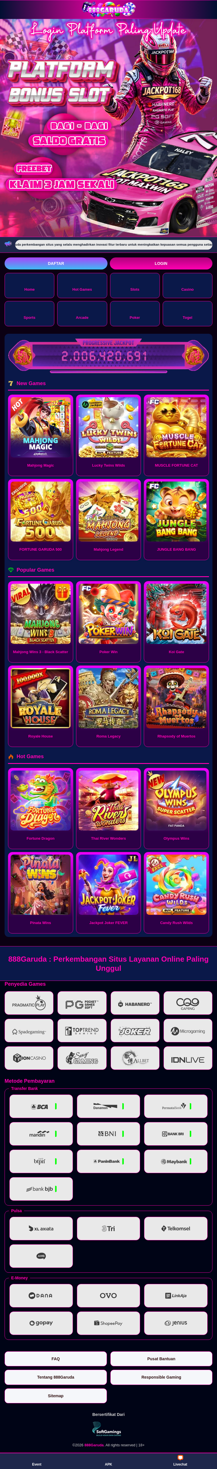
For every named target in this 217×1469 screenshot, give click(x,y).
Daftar (56, 263)
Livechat (180, 1460)
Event (36, 1460)
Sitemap (55, 1396)
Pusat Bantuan (161, 1359)
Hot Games (82, 285)
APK (108, 1460)
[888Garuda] (108, 9)
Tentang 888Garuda (55, 1377)
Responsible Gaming (161, 1377)
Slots (135, 285)
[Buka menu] (10, 9)
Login (161, 263)
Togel (187, 313)
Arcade (82, 313)
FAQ (55, 1359)
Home (29, 285)
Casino (187, 285)
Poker (135, 313)
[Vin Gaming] (108, 1429)
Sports (29, 313)
